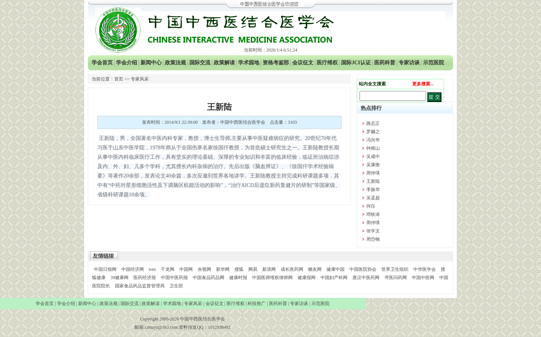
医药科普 (384, 62)
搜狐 (238, 269)
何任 (370, 206)
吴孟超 (373, 197)
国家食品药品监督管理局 (140, 285)
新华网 (223, 269)
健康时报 (238, 277)
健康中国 (335, 269)
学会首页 (102, 62)
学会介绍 (126, 62)
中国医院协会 (362, 269)
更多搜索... (423, 84)
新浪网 (269, 269)
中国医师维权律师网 (273, 277)
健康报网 (307, 277)
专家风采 (193, 303)
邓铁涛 (373, 214)
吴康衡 (373, 164)
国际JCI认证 (356, 62)
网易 (252, 269)
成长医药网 (292, 269)
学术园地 (248, 62)
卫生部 (176, 285)
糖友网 (315, 269)
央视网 (204, 269)
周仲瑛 (373, 173)
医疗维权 (327, 62)
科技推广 (257, 303)
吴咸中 (373, 156)
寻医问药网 (395, 277)
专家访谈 (409, 62)
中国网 (186, 269)
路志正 (373, 123)
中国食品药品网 (208, 277)
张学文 (373, 231)
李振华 (373, 189)
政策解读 (224, 62)
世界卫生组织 (394, 269)
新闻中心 (151, 62)
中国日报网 (105, 269)
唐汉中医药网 (365, 277)
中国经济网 (132, 269)
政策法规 (175, 62)
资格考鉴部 (276, 62)
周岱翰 (373, 239)
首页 (118, 79)
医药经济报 (144, 277)
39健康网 (119, 277)
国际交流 (199, 62)
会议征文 (302, 62)
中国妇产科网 (334, 277)
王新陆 (373, 181)
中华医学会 (424, 269)
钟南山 (373, 148)
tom (152, 269)
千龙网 (167, 269)
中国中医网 (423, 277)
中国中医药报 (174, 277)
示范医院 (433, 62)
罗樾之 (373, 131)
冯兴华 (373, 140)
